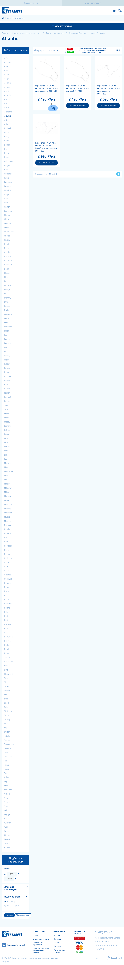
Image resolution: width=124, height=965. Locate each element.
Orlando (7, 575)
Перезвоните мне (31, 3)
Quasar (7, 633)
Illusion (7, 393)
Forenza (7, 339)
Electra (7, 273)
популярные (54, 50)
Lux (5, 459)
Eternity (7, 298)
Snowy (7, 690)
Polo (6, 612)
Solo (6, 699)
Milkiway (8, 488)
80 (53, 174)
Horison (7, 385)
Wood (6, 831)
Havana (7, 376)
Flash (6, 331)
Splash (7, 707)
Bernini (7, 145)
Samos (7, 657)
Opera (6, 571)
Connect (7, 223)
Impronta (8, 397)
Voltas (6, 810)
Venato (7, 794)
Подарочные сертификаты (38, 944)
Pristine (7, 624)
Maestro (7, 463)
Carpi (6, 194)
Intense (7, 401)
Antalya (7, 83)
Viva (6, 806)
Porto (6, 620)
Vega (6, 781)
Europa (7, 306)
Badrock (7, 128)
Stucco (7, 724)
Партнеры (57, 939)
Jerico (6, 409)
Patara (7, 587)
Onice (6, 562)
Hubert (7, 389)
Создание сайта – (100, 958)
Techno (7, 740)
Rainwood (8, 637)
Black (6, 153)
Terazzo (7, 748)
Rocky (6, 645)
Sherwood (8, 674)
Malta (6, 476)
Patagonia (8, 583)
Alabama (8, 62)
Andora (7, 75)
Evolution (8, 310)
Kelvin (6, 414)
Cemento (8, 211)
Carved (7, 199)
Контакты (57, 946)
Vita (6, 798)
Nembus (7, 529)
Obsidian (8, 558)
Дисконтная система (41, 939)
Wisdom (7, 823)
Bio (5, 149)
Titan (6, 765)
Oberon (7, 554)
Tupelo (7, 773)
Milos (6, 492)
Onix (6, 566)
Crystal (7, 240)
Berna (6, 141)
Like (6, 442)
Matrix (7, 484)
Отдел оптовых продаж (59, 951)
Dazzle (7, 252)
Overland (8, 579)
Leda (6, 438)
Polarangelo (9, 604)
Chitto (6, 219)
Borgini (7, 166)
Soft (6, 695)
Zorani (7, 839)
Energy (7, 290)
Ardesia (7, 95)
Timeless (8, 757)
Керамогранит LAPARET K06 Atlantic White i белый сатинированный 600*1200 (46, 147)
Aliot (6, 70)
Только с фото (13, 906)
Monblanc (8, 504)
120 (57, 174)
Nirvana (7, 533)
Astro (6, 108)
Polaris (7, 608)
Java (6, 405)
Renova (7, 641)
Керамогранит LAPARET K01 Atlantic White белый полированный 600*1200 (108, 90)
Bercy (6, 137)
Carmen (7, 186)
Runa (6, 653)
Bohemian (8, 161)
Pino (6, 595)
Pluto (6, 600)
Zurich (7, 843)
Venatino (8, 790)
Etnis (6, 302)
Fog (5, 335)
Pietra (6, 591)
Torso (6, 769)
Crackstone (9, 232)
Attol (6, 120)
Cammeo (8, 182)
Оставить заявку (77, 105)
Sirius (6, 682)
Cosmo (7, 228)
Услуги (35, 935)
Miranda (7, 496)
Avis (6, 124)
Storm (6, 715)
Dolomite (8, 265)
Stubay (7, 719)
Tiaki (6, 753)
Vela (6, 786)
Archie (7, 91)
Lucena (7, 447)
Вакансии (57, 943)
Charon (7, 215)
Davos (6, 248)
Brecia (7, 170)
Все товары (12, 902)
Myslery (7, 521)
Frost (6, 352)
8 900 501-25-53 (103, 941)
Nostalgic (8, 546)
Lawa (6, 434)
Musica (7, 517)
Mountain (8, 513)
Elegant (7, 277)
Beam (6, 132)
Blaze (6, 157)
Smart (7, 686)
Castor (7, 207)
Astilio (6, 99)
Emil (6, 281)
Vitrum (7, 802)
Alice (6, 66)
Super (6, 728)
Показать (9, 915)
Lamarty (7, 426)
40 (50, 174)
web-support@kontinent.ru (107, 938)
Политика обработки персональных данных (41, 950)
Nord (6, 542)
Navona (7, 525)
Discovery (8, 261)
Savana (7, 666)
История (57, 935)
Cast (6, 203)
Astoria (7, 103)
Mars (6, 480)
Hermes (7, 380)
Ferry (6, 318)
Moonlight (8, 509)
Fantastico (8, 314)
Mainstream (9, 471)
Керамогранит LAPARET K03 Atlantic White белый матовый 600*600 (77, 88)
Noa (6, 538)
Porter (7, 616)
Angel (6, 79)
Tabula (7, 736)
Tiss (6, 761)
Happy (7, 372)
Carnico (7, 190)
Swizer (7, 732)
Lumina (7, 451)
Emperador (9, 285)
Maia (6, 467)
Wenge (7, 819)
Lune (6, 455)
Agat (6, 58)
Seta (6, 670)
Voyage (7, 815)
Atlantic (7, 116)
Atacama (8, 112)
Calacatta (8, 174)
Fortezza (8, 343)
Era (5, 294)
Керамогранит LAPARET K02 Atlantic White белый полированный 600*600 (46, 88)
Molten (7, 500)
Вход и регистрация (93, 3)
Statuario (8, 711)
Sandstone (8, 662)
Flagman (8, 327)
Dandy (7, 244)
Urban (6, 777)
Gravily (7, 368)
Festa (6, 323)
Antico (7, 87)
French (7, 347)
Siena (6, 678)
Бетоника (8, 848)
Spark (6, 703)
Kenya (6, 418)
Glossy (6, 360)
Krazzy (7, 422)
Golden (7, 364)
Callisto (7, 178)
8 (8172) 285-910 (103, 932)
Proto (6, 628)
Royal (6, 649)
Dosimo (7, 269)
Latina (7, 430)
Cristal (7, 236)
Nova (6, 550)
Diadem (7, 256)
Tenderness (9, 744)
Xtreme (7, 835)
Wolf (6, 827)
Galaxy (7, 356)
